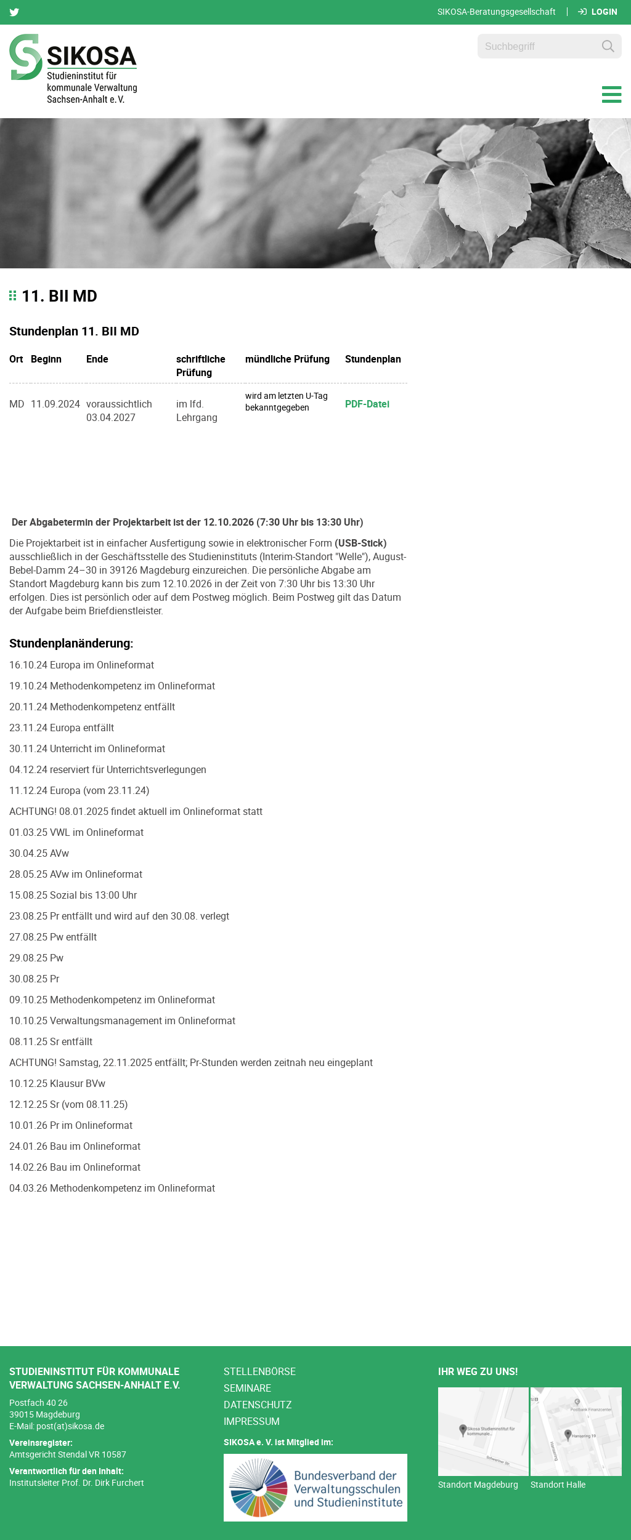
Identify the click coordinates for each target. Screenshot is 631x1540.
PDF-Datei (367, 404)
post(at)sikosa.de (70, 1426)
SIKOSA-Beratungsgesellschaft (497, 11)
